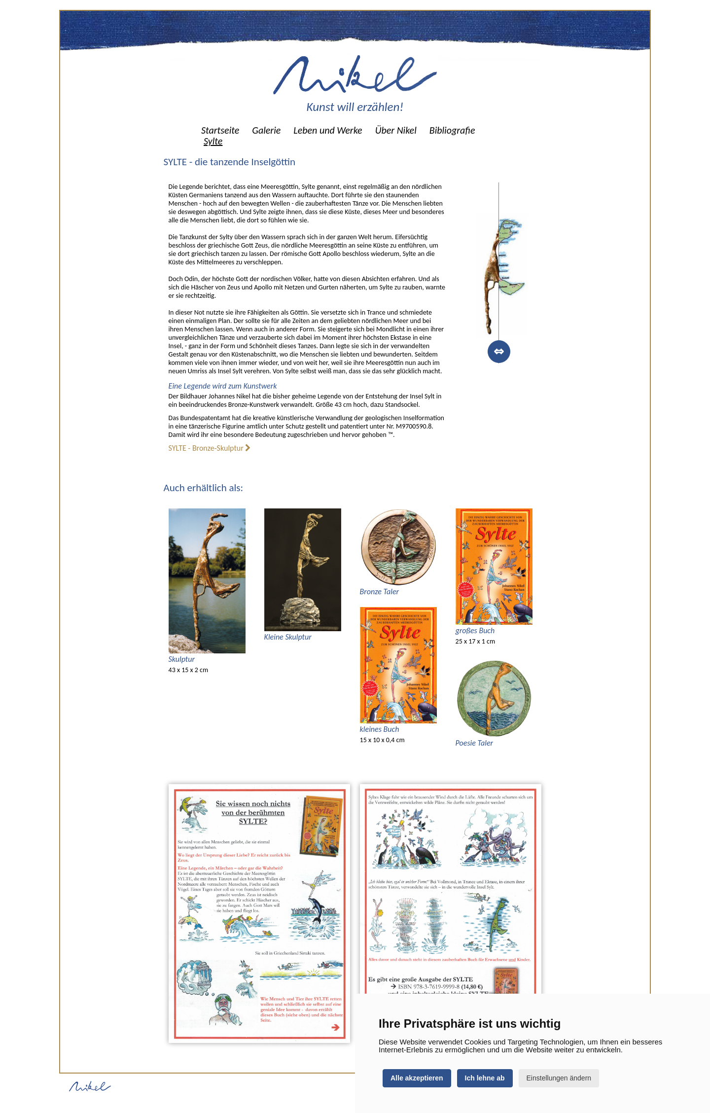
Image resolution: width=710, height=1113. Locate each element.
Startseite (220, 130)
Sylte (213, 141)
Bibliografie (452, 130)
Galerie (266, 130)
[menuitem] (220, 130)
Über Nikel (396, 130)
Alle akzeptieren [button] (416, 1078)
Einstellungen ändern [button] (559, 1078)
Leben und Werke (327, 130)
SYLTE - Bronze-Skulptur (210, 448)
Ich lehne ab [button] (485, 1078)
